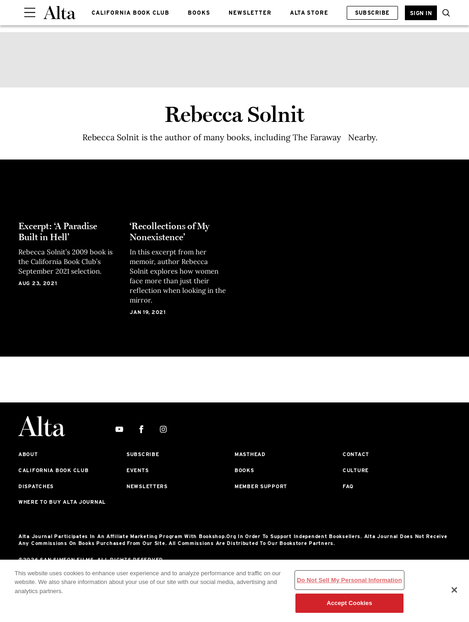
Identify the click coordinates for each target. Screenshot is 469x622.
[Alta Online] (59, 12)
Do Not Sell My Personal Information (349, 580)
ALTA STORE (309, 12)
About (28, 454)
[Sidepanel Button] (29, 12)
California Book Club (53, 470)
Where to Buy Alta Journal (62, 502)
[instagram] (163, 429)
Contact (356, 454)
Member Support (260, 486)
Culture (356, 470)
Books (244, 470)
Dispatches (36, 486)
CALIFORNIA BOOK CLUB (130, 12)
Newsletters (147, 486)
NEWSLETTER (250, 12)
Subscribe (372, 12)
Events (137, 470)
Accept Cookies (349, 603)
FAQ (348, 486)
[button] (444, 13)
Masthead (250, 454)
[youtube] (119, 429)
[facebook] (141, 429)
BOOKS (199, 12)
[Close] (454, 590)
